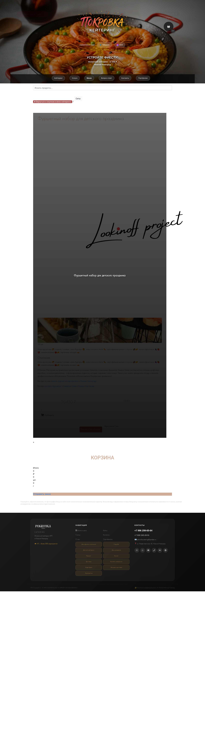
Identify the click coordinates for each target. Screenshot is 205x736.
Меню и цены (81, 531)
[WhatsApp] (142, 550)
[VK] (36, 33)
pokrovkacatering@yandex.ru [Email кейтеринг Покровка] (167, 18)
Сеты (78, 99)
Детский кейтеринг (88, 550)
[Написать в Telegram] (104, 45)
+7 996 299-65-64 (143, 531)
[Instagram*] (29, 33)
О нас (77, 540)
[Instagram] (137, 550)
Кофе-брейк (88, 567)
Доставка (88, 561)
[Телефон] (154, 550)
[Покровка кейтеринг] (102, 23)
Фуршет (88, 556)
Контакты (106, 535)
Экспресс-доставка (116, 567)
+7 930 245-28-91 (142, 536)
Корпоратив (88, 573)
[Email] (148, 550)
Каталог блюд (32, 25)
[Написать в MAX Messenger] (119, 44)
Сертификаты (107, 540)
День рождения (116, 550)
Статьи (77, 535)
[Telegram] (22, 33)
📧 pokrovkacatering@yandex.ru (145, 540)
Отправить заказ (42, 494)
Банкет (116, 556)
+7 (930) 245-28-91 (167, 12)
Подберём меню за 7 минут (32, 13)
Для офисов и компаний (89, 545)
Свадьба (116, 545)
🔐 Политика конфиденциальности (145, 587)
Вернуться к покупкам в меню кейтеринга (52, 102)
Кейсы (105, 531)
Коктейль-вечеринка (116, 561)
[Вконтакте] (160, 550)
